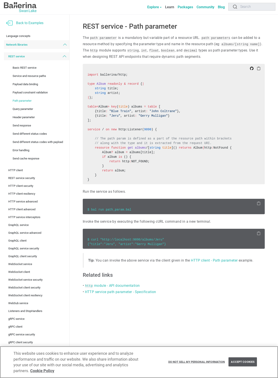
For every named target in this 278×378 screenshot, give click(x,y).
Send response (22, 125)
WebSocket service (20, 264)
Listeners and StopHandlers (25, 311)
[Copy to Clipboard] (258, 68)
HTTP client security (20, 185)
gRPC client (15, 326)
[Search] (251, 7)
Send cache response (26, 158)
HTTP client (15, 170)
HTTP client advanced (21, 209)
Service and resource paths (29, 76)
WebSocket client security (24, 287)
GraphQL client (17, 240)
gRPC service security (21, 334)
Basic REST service (24, 67)
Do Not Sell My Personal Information (196, 361)
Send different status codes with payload (38, 142)
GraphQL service (18, 225)
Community (205, 7)
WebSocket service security (25, 279)
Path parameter (22, 100)
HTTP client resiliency (21, 193)
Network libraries (17, 44)
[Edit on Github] (251, 68)
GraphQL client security (22, 256)
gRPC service (16, 318)
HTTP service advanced (23, 201)
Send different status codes (30, 133)
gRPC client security (20, 342)
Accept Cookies (243, 361)
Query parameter (23, 109)
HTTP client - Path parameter (214, 260)
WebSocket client (19, 272)
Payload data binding (25, 84)
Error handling (21, 150)
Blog (221, 7)
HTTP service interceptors (24, 217)
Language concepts (18, 36)
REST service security (21, 178)
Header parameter (24, 117)
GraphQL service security (23, 248)
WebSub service (18, 303)
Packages (185, 7)
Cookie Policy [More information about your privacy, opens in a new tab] (42, 371)
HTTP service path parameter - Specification (120, 292)
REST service (16, 56)
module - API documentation (112, 286)
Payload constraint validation (30, 92)
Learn (169, 7)
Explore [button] (153, 7)
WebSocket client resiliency (25, 295)
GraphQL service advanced (24, 232)
